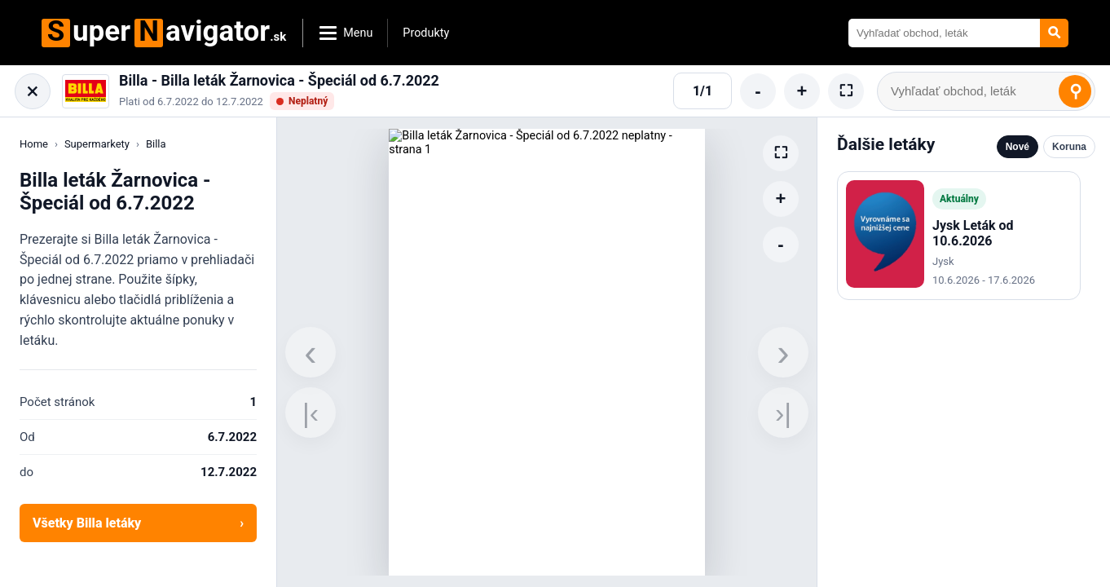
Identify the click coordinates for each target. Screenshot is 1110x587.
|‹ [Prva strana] (310, 412)
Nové (1017, 146)
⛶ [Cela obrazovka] (846, 90)
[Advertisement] (959, 441)
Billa (156, 144)
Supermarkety (97, 144)
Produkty (426, 33)
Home (34, 144)
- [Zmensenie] (757, 91)
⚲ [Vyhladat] (1075, 91)
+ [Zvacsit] (802, 91)
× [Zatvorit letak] (33, 90)
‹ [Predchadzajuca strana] (310, 352)
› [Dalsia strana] (783, 352)
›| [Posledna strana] (783, 412)
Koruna (1069, 146)
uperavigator (164, 33)
